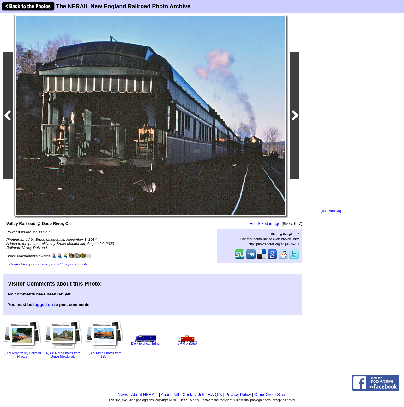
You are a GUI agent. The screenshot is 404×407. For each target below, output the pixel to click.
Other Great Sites (270, 394)
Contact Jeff (193, 394)
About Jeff (170, 394)
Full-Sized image (265, 223)
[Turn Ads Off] (331, 211)
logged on (43, 304)
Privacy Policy (238, 394)
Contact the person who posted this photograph (48, 264)
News (123, 394)
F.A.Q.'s (215, 394)
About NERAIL (144, 394)
